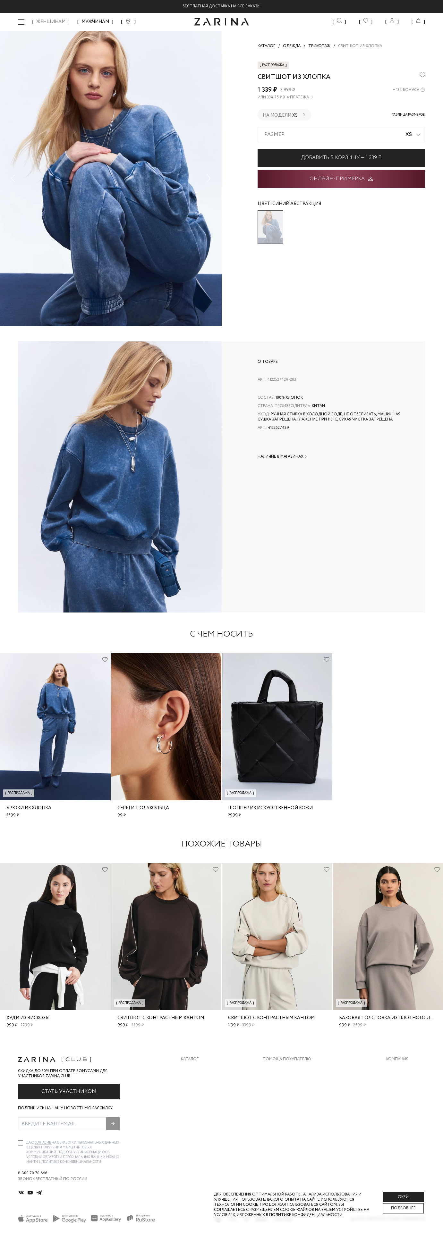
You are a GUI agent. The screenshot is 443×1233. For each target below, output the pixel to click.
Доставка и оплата (284, 1069)
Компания (397, 1059)
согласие (43, 1142)
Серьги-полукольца (143, 808)
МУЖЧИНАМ (95, 22)
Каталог (190, 1059)
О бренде (395, 1069)
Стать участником (69, 1091)
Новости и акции (405, 1107)
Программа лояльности (289, 1107)
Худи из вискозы (27, 1018)
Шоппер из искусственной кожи (270, 808)
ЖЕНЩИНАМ (50, 22)
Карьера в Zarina (403, 1082)
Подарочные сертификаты (292, 1120)
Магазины (396, 1120)
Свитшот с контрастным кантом (160, 1018)
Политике (50, 1162)
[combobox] (341, 134)
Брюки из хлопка (28, 808)
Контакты (397, 1094)
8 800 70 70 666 (32, 1173)
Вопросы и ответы (284, 1094)
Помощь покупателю (287, 1059)
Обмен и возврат (281, 1082)
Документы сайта (282, 1133)
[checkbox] (20, 1143)
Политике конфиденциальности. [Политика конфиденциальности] (306, 1215)
